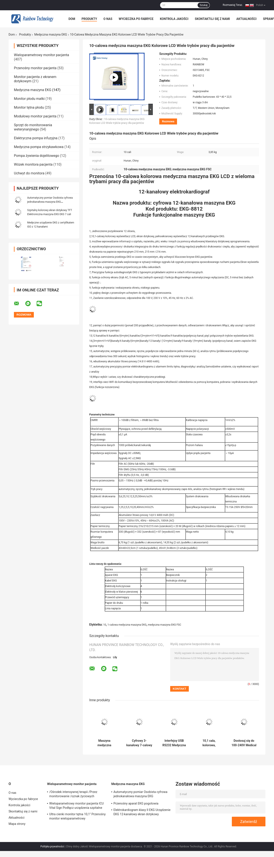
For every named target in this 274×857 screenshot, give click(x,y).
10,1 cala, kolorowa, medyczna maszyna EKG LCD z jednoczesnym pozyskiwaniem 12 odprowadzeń (209, 743)
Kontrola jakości (174, 19)
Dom (71, 19)
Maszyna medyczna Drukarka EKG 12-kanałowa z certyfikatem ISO (104, 743)
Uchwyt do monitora (29, 173)
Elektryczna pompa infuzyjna (35, 138)
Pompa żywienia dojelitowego (36, 156)
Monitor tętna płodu (29, 107)
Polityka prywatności (52, 846)
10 (104, 624)
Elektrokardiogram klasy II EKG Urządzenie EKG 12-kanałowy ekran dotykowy (142, 812)
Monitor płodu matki (29, 99)
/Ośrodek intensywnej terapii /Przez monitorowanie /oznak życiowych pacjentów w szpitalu (73, 794)
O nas (107, 19)
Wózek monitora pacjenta (33, 164)
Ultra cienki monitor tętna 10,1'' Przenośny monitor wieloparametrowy (77, 816)
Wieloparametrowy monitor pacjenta (41, 55)
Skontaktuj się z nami (212, 19)
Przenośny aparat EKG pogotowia (135, 803)
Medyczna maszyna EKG (50, 34)
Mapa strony (17, 824)
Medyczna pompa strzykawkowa (39, 147)
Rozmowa (168, 121)
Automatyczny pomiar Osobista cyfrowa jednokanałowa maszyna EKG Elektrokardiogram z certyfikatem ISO (50, 201)
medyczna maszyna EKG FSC (164, 624)
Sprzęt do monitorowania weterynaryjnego (33, 127)
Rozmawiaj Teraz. (233, 4)
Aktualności (246, 19)
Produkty (89, 19)
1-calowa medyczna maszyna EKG (126, 624)
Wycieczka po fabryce (136, 19)
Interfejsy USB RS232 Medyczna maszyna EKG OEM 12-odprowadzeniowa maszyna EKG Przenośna (174, 743)
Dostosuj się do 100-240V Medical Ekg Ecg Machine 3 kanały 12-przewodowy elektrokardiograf (244, 743)
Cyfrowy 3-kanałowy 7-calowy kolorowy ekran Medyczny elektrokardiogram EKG (139, 743)
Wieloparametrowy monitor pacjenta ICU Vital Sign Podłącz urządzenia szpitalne (76, 805)
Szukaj (203, 5)
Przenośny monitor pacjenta (35, 68)
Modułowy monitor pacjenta (35, 116)
